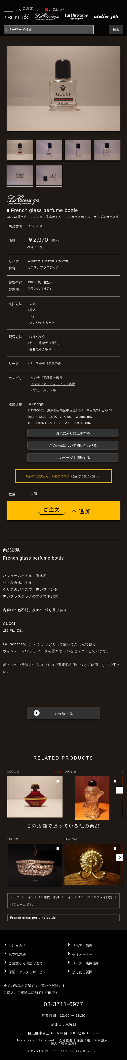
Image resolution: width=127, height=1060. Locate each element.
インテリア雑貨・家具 (46, 377)
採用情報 (83, 1040)
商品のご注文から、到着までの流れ (48, 476)
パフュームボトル (43, 390)
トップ (15, 897)
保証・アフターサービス (27, 972)
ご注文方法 (17, 946)
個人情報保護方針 (64, 1043)
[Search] (49, 29)
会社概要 (66, 1040)
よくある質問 (82, 972)
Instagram (25, 1040)
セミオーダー (82, 954)
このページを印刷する (73, 458)
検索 (116, 29)
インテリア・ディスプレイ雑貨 (53, 384)
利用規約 (101, 1040)
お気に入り (55, 9)
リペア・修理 (82, 946)
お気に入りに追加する (73, 433)
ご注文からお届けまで (26, 963)
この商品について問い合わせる (73, 445)
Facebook (46, 1040)
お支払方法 (17, 954)
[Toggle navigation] (8, 9)
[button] (119, 790)
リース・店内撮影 (85, 963)
